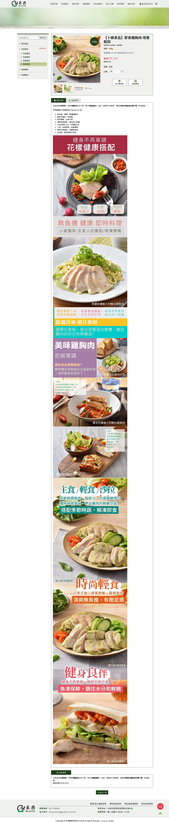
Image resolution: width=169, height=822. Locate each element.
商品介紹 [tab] (58, 100)
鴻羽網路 (111, 821)
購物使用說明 (115, 803)
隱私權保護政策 (131, 803)
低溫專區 (25, 53)
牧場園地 (64, 3)
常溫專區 (25, 57)
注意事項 (73, 100)
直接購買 (135, 82)
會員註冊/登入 (146, 3)
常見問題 (120, 3)
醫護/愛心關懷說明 (98, 803)
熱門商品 (23, 43)
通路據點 (86, 3)
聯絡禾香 (131, 3)
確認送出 (43, 37)
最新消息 (75, 3)
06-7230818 (54, 808)
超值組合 (25, 60)
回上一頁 (102, 792)
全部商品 (23, 49)
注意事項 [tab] (61, 772)
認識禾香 (54, 3)
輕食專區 (25, 64)
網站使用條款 (147, 803)
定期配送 (23, 75)
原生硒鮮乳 (98, 3)
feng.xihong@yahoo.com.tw (62, 811)
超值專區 (23, 69)
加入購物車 (119, 82)
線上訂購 (109, 3)
